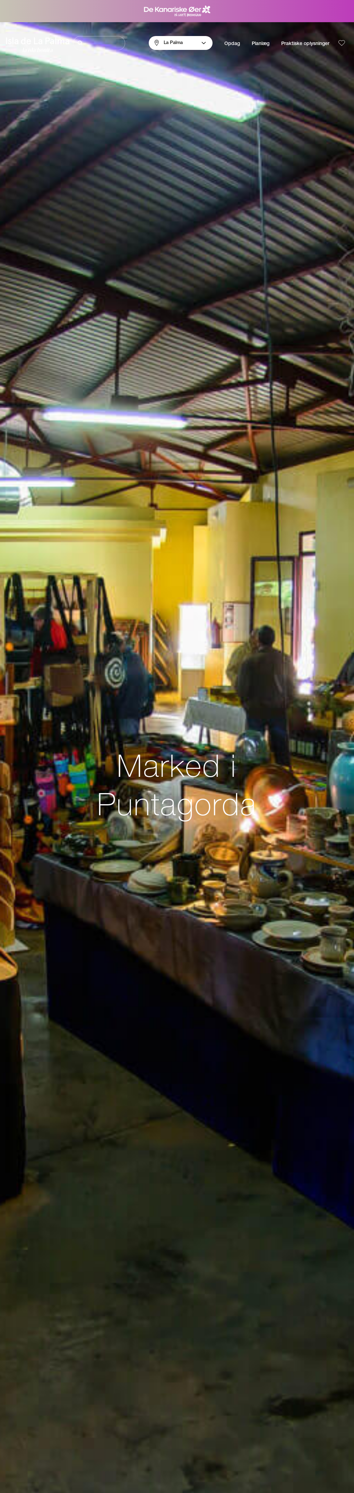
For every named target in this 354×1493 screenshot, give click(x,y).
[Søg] (99, 43)
